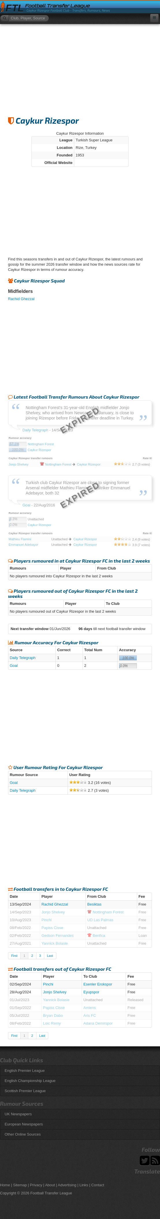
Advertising (67, 1185)
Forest (105, 912)
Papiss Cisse (52, 928)
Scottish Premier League (25, 1091)
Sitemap (20, 1185)
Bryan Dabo (53, 1015)
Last (50, 955)
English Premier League (25, 1070)
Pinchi (47, 920)
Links (83, 1185)
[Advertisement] (80, 67)
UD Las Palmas (100, 920)
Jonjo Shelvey (53, 912)
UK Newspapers (18, 1114)
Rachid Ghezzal (21, 299)
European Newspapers (24, 1124)
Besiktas (94, 904)
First (14, 955)
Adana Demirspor (98, 1023)
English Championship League (30, 1081)
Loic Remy (52, 1023)
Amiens (89, 1008)
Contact (97, 1185)
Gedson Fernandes (58, 935)
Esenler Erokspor (97, 984)
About (50, 1185)
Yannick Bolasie (55, 943)
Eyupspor (91, 992)
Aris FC (89, 1015)
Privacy (36, 1185)
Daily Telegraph (23, 658)
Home (5, 1185)
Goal (14, 665)
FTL (14, 8)
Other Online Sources (23, 1134)
